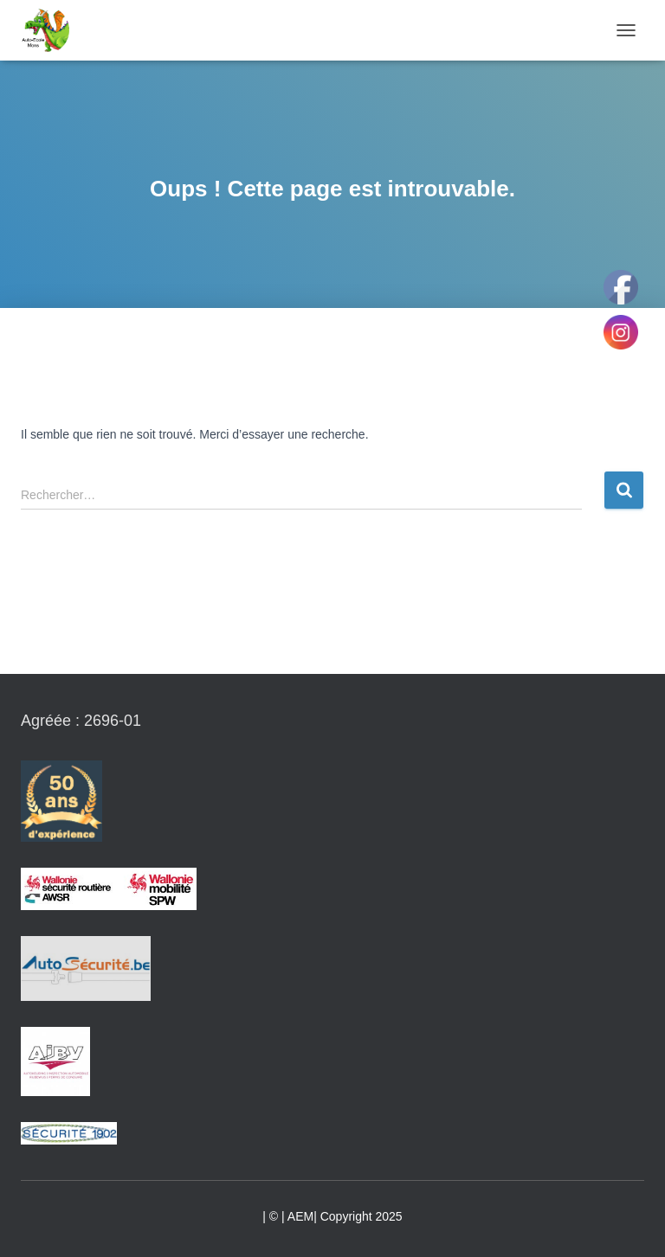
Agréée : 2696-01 (81, 720)
